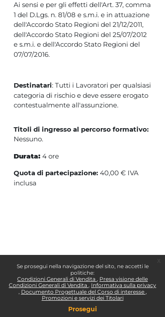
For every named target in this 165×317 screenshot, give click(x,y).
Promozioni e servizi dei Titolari (83, 298)
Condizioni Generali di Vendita (57, 279)
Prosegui (82, 309)
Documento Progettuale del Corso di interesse (83, 291)
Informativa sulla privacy (123, 285)
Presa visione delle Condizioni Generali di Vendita (78, 282)
